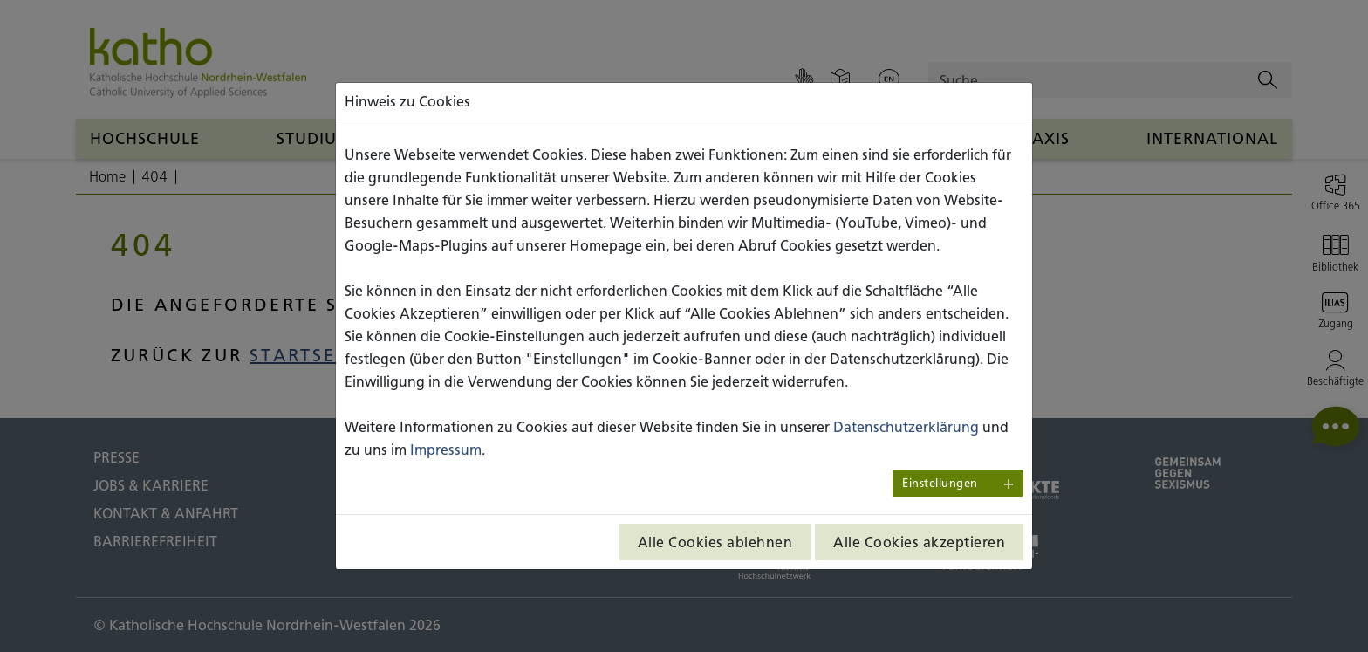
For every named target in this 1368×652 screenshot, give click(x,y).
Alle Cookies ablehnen (715, 542)
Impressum (446, 449)
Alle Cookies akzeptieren (919, 542)
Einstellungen (940, 483)
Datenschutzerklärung (906, 427)
